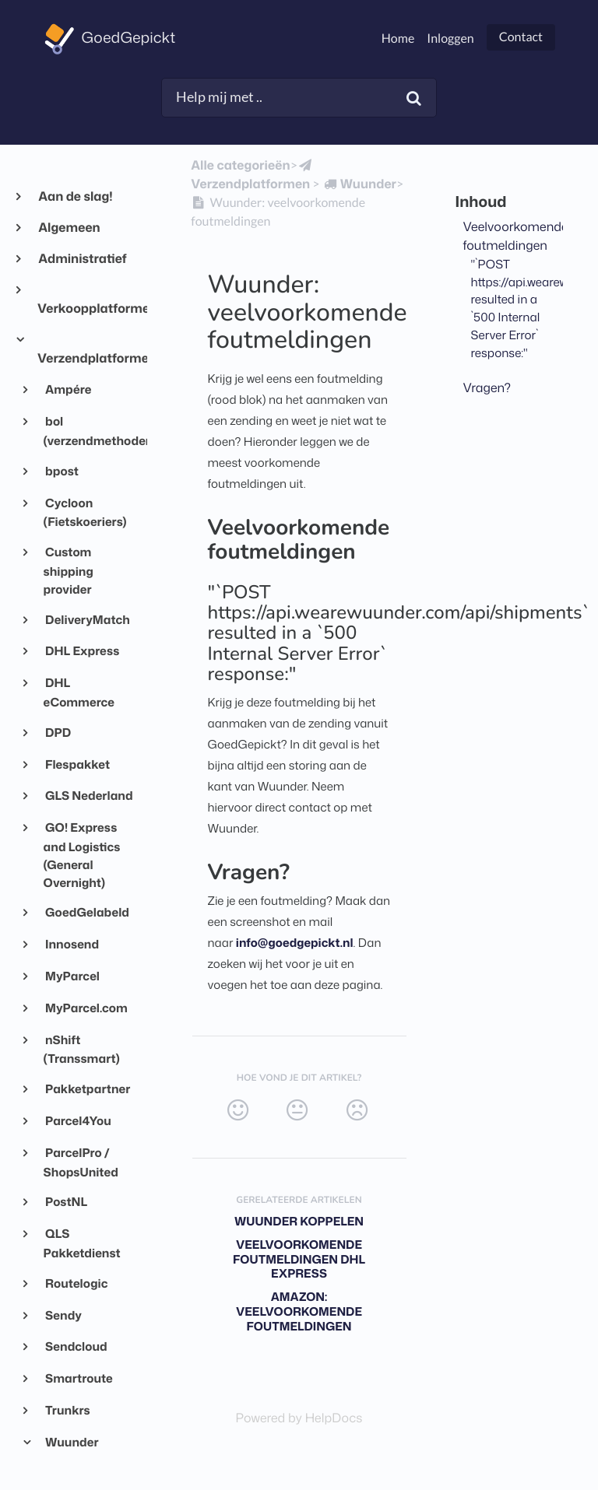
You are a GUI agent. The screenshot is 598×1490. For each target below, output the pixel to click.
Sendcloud (75, 1346)
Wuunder (71, 1441)
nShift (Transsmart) (82, 1049)
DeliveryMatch (87, 619)
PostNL (66, 1201)
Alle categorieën (240, 165)
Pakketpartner (87, 1088)
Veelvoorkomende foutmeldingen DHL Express (299, 1259)
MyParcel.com (86, 1007)
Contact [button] (521, 37)
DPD (57, 732)
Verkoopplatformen (86, 308)
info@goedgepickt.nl (295, 942)
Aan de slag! (75, 196)
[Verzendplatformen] (253, 175)
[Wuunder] (359, 184)
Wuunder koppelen (299, 1221)
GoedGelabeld (86, 911)
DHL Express (82, 650)
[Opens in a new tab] (299, 1418)
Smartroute (78, 1378)
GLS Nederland (88, 795)
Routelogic (76, 1283)
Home (398, 38)
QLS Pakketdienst (82, 1243)
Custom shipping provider (68, 570)
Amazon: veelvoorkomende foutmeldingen (299, 1311)
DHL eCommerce (79, 692)
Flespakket (77, 764)
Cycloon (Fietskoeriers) (85, 512)
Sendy (63, 1314)
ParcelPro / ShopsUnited (81, 1162)
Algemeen (68, 228)
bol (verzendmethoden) (89, 430)
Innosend (72, 943)
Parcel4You (77, 1120)
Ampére (68, 389)
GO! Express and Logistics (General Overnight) (82, 854)
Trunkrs (67, 1409)
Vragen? (487, 388)
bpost (61, 470)
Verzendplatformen (86, 358)
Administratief (82, 259)
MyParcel (72, 975)
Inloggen (450, 38)
